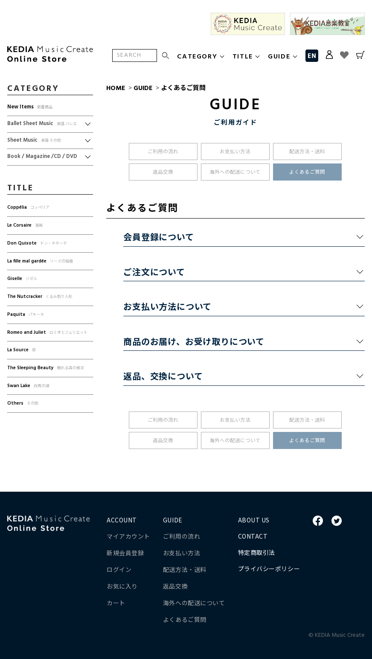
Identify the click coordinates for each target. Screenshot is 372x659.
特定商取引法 (256, 552)
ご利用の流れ (163, 152)
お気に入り (122, 586)
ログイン (119, 569)
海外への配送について (235, 172)
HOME (115, 88)
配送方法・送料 (307, 152)
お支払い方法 (235, 152)
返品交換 (163, 172)
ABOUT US (254, 520)
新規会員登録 (125, 552)
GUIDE (143, 88)
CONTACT (253, 536)
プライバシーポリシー (269, 568)
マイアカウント (128, 536)
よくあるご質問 (183, 88)
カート (116, 602)
